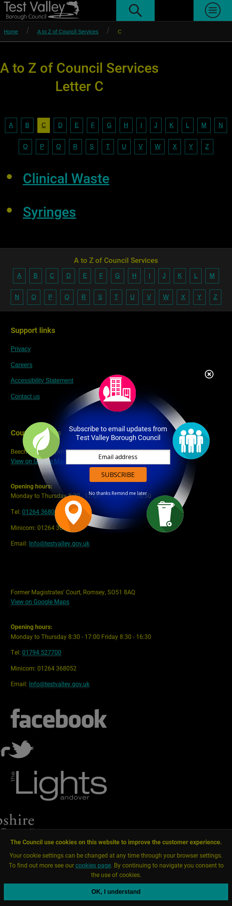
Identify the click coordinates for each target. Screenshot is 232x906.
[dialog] (116, 453)
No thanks (99, 493)
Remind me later (129, 493)
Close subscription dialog (209, 374)
